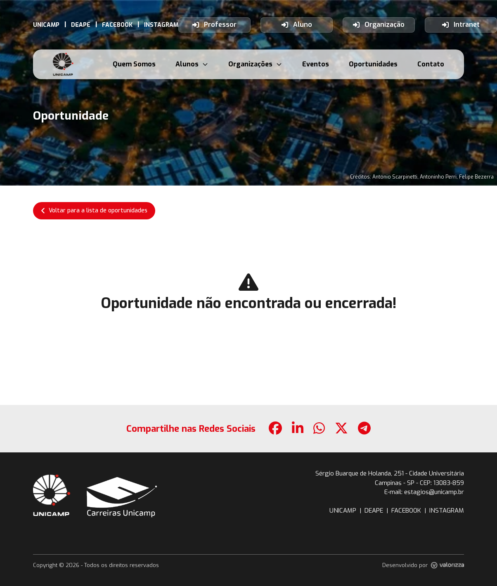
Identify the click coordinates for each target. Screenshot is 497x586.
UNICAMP (342, 510)
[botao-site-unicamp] (51, 495)
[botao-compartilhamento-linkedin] (297, 428)
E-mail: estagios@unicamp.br (424, 492)
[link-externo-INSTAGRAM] (161, 25)
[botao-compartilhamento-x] (341, 428)
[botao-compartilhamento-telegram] (364, 428)
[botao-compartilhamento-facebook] (275, 428)
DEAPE (373, 510)
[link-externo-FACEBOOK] (117, 25)
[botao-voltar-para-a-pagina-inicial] (63, 64)
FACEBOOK (406, 510)
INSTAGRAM (446, 510)
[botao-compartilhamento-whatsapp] (319, 428)
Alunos (191, 64)
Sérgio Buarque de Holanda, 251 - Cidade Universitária (389, 473)
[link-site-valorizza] (447, 565)
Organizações (255, 64)
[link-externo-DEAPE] (80, 25)
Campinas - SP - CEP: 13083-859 (419, 483)
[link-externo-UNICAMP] (46, 25)
